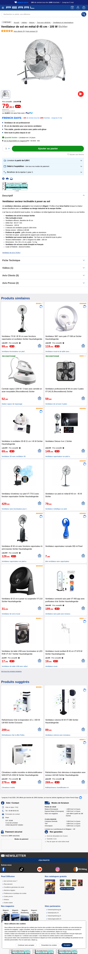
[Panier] (84, 7)
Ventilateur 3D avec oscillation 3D (14, 456)
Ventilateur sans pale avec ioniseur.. (58, 614)
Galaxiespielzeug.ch (54, 916)
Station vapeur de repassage (12, 404)
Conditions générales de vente (14, 887)
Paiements (10, 836)
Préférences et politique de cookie (15, 893)
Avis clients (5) (10, 275)
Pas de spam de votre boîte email (58, 841)
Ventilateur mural (51, 666)
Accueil (16, 22)
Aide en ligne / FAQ (11, 807)
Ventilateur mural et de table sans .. (57, 351)
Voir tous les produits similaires (11, 671)
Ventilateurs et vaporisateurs (63, 22)
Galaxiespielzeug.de (54, 909)
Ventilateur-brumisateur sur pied (13, 351)
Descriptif (7, 195)
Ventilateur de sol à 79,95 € (11, 252)
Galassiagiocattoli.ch (54, 919)
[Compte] (78, 7)
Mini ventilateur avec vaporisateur (57, 561)
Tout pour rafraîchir (44, 22)
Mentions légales (9, 890)
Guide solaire (8, 902)
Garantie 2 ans (51, 839)
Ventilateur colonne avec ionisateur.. (58, 735)
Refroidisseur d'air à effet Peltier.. (13, 735)
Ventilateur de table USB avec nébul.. (15, 666)
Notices (6, 899)
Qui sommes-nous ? (10, 881)
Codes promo (8, 896)
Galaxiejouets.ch (53, 913)
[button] (14, 141)
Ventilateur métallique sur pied (56, 509)
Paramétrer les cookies (49, 945)
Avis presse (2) (10, 283)
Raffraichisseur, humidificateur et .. (57, 787)
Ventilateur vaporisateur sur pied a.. (57, 456)
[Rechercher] (83, 14)
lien (65, 931)
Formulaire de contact (12, 814)
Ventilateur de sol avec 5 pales (56, 404)
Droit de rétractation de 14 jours (57, 836)
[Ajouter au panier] (48, 148)
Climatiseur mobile (8, 787)
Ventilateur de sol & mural (11, 614)
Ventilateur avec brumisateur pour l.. (14, 509)
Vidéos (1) (7, 268)
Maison (32, 22)
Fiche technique (11, 260)
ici (36, 940)
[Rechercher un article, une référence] (44, 14)
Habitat (24, 22)
